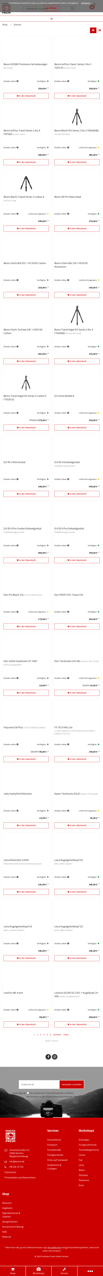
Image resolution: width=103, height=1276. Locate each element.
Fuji (80, 1159)
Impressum (10, 1172)
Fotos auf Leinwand (57, 1159)
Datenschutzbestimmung (59, 1096)
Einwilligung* (19, 1093)
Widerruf (6, 1236)
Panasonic (84, 1180)
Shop (12, 1271)
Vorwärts (57, 1034)
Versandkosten (54, 1247)
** (48, 88)
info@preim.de (16, 1161)
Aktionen (7, 1202)
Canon (82, 1154)
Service (64, 1271)
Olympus (83, 1175)
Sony (81, 1185)
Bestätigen (51, 8)
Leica (81, 1164)
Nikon (82, 1170)
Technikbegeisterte (89, 1149)
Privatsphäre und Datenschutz (20, 1177)
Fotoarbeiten (54, 1139)
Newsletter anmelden (72, 1084)
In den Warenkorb (26, 96)
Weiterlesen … (87, 3)
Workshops (39, 1271)
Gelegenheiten (10, 1221)
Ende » (66, 1034)
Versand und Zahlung (13, 1226)
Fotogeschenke (55, 1154)
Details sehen (10, 81)
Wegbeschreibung (18, 1156)
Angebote (7, 1207)
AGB (4, 1231)
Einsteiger (84, 1139)
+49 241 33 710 (16, 1166)
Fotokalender (54, 1149)
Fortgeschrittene (88, 1144)
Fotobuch (52, 1144)
